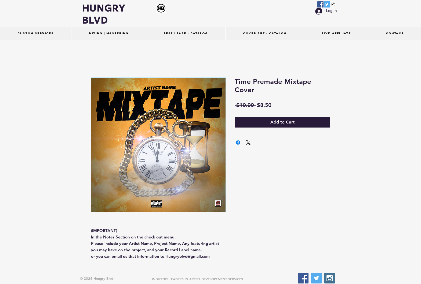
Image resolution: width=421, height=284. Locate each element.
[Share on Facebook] (238, 142)
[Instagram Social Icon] (333, 4)
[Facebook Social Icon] (320, 4)
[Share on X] (248, 142)
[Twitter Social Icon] (327, 4)
